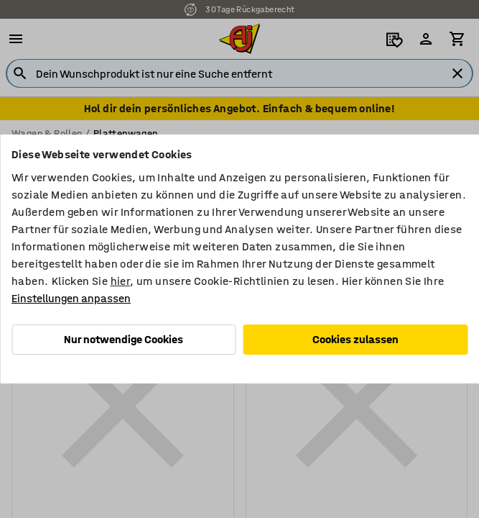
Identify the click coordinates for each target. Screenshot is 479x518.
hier (121, 281)
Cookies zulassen (355, 339)
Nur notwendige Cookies (123, 339)
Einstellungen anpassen (71, 298)
